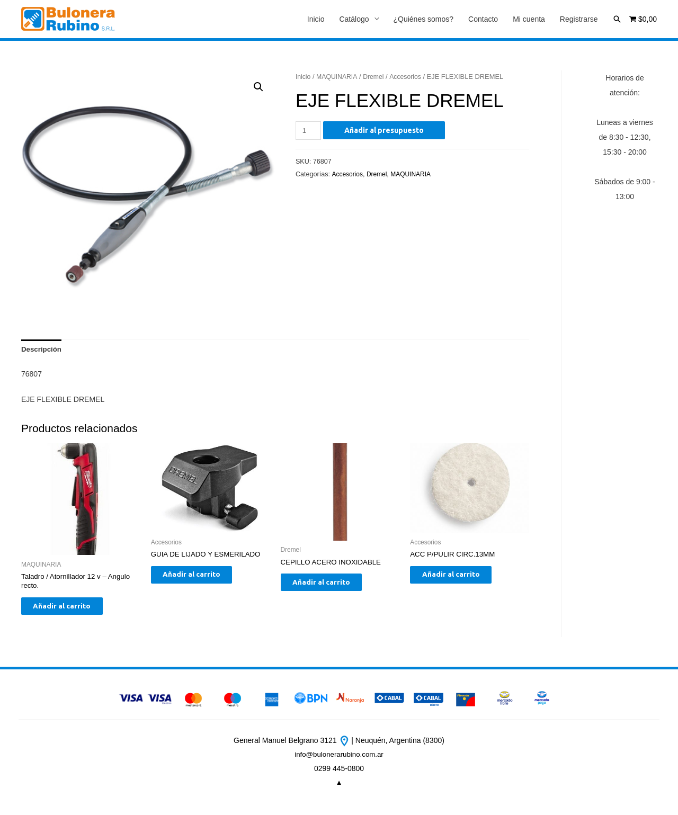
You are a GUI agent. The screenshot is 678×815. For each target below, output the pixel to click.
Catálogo (354, 19)
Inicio (316, 19)
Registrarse (579, 19)
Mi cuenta (529, 19)
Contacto (483, 19)
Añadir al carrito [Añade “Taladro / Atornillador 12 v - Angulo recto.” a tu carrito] (71, 611)
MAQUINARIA (338, 77)
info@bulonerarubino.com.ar (339, 760)
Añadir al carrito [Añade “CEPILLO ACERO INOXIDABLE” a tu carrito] (331, 587)
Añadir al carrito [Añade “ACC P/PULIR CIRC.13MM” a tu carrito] (460, 579)
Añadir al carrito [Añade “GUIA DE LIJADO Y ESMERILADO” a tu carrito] (201, 579)
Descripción (42, 351)
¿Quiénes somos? (424, 19)
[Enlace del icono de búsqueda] (617, 19)
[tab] (42, 351)
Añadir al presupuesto (385, 131)
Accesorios (409, 77)
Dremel (376, 77)
